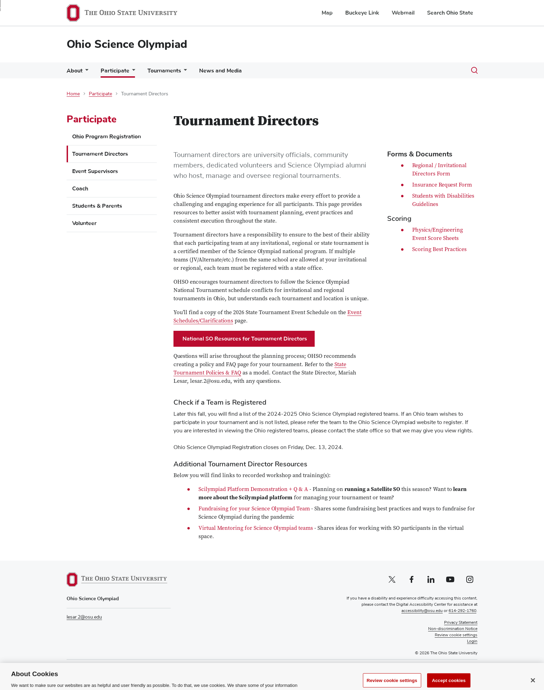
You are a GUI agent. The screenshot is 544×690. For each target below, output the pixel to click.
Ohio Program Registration (106, 136)
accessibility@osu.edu (422, 611)
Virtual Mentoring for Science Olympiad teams (255, 528)
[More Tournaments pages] (184, 72)
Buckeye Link (362, 13)
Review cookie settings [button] (456, 635)
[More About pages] (85, 72)
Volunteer (84, 223)
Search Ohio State (450, 13)
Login (472, 641)
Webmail (403, 13)
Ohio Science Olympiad (127, 44)
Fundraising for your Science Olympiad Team (254, 509)
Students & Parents (97, 206)
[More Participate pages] (132, 72)
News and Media (220, 71)
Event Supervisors (95, 171)
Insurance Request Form (442, 185)
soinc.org (138, 668)
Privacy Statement (460, 623)
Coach (80, 188)
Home (73, 94)
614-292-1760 (462, 611)
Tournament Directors (100, 154)
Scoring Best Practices (439, 249)
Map (327, 13)
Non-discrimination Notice (452, 629)
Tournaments (164, 71)
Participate (115, 71)
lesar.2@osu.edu (84, 617)
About (75, 71)
